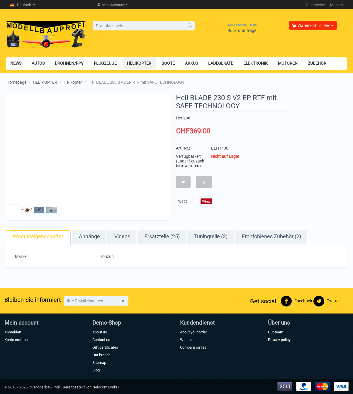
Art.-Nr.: (183, 148)
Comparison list (193, 347)
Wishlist (187, 340)
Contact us (101, 340)
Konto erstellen (16, 340)
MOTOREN (288, 63)
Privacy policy (279, 340)
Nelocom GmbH (105, 387)
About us (99, 332)
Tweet (181, 201)
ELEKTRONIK (255, 63)
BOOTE (168, 63)
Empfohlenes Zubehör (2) (271, 236)
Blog (96, 370)
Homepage (16, 82)
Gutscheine (315, 5)
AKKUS (191, 63)
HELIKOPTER (139, 63)
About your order (193, 332)
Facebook (296, 301)
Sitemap (99, 362)
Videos (122, 236)
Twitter (326, 301)
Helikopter (73, 82)
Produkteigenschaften (39, 236)
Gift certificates (105, 347)
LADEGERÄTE (220, 63)
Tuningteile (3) (211, 236)
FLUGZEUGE (105, 63)
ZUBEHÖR (317, 63)
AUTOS (38, 63)
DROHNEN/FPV (69, 63)
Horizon (183, 118)
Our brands (101, 355)
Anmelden (12, 332)
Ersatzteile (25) (162, 236)
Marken (336, 5)
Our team (275, 332)
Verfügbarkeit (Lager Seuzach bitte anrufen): (190, 161)
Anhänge (89, 236)
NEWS (15, 63)
